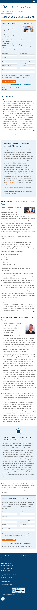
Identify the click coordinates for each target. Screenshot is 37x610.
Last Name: (23, 53)
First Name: (5, 53)
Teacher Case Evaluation (7, 13)
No (28, 77)
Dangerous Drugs (12, 555)
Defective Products (23, 555)
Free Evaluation (9, 81)
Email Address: (6, 69)
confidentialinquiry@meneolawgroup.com (13, 44)
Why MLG (3, 555)
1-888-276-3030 (7, 568)
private (22, 87)
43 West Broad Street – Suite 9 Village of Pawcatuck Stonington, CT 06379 (8, 576)
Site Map (3, 594)
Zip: (29, 61)
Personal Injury (9, 11)
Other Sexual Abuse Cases (20, 11)
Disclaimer (8, 594)
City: (3, 61)
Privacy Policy (15, 594)
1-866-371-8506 (10, 182)
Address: (4, 57)
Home (2, 11)
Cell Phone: (23, 65)
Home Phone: (6, 65)
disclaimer (4, 89)
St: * (21, 61)
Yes (24, 77)
